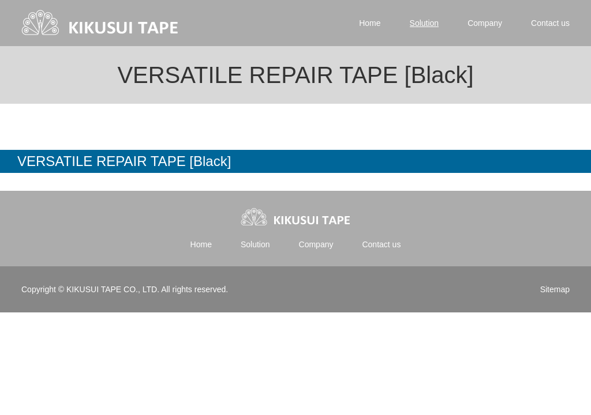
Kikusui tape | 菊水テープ (100, 23)
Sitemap (555, 289)
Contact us (550, 23)
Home (369, 23)
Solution (424, 23)
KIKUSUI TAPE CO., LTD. (112, 289)
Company (484, 23)
